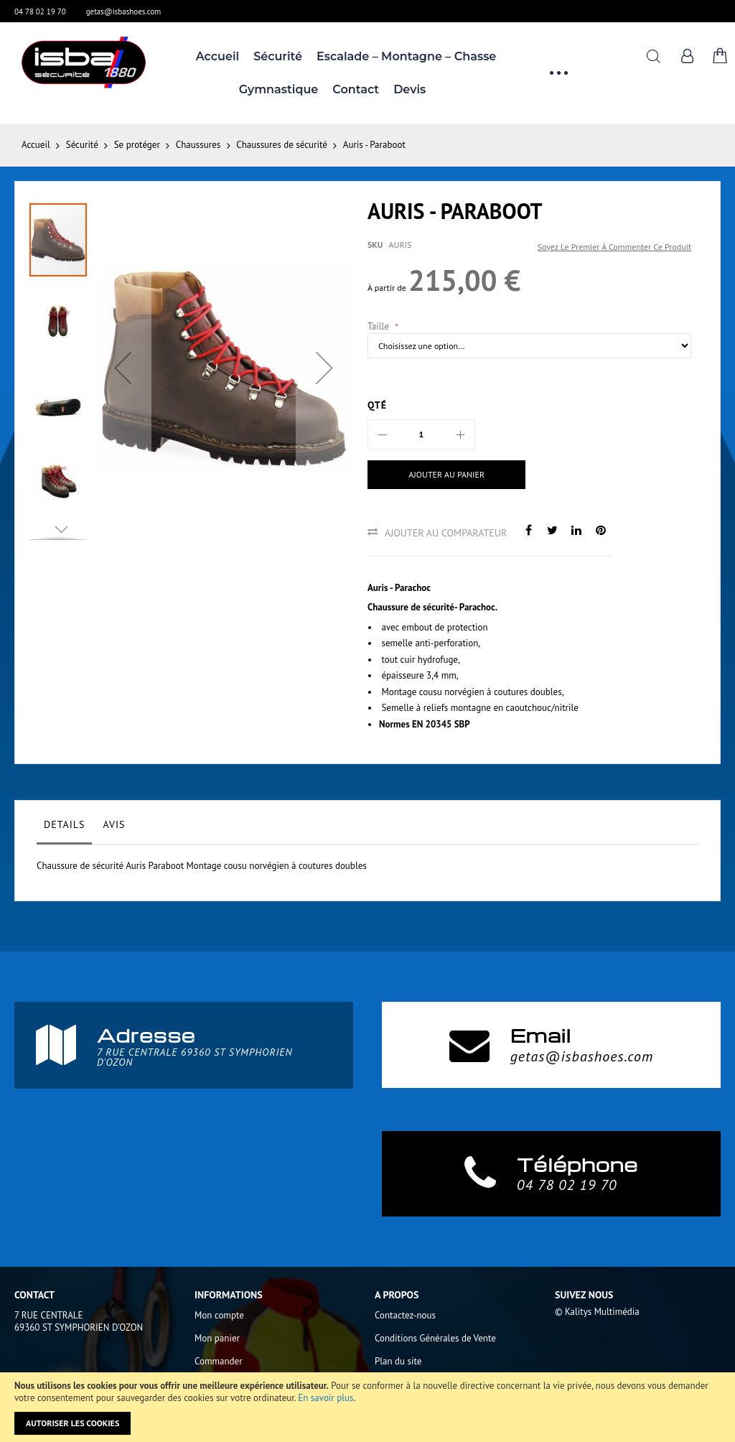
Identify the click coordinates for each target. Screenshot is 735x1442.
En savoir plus (325, 1398)
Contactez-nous (405, 1315)
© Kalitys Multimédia (597, 1312)
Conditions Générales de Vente (435, 1338)
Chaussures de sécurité (281, 145)
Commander (219, 1361)
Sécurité (82, 145)
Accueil (36, 145)
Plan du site (398, 1361)
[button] (122, 368)
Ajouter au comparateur (446, 532)
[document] (367, 1407)
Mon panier (217, 1338)
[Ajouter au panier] (443, 474)
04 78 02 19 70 (40, 11)
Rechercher (653, 56)
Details (64, 824)
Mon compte (219, 1315)
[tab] (64, 828)
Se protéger (137, 145)
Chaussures (198, 145)
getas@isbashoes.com (123, 11)
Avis (114, 824)
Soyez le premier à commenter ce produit (614, 246)
